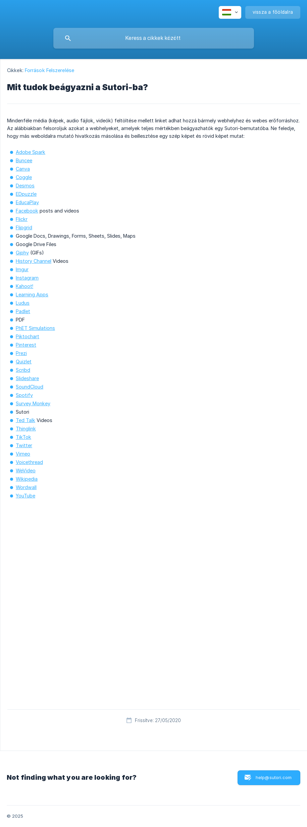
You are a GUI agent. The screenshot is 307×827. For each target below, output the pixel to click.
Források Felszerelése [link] (49, 70)
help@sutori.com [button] (274, 777)
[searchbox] (153, 38)
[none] (230, 12)
